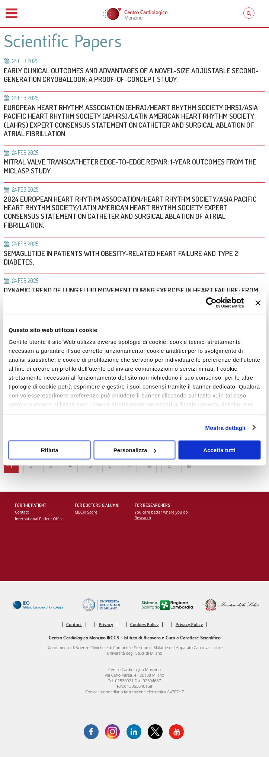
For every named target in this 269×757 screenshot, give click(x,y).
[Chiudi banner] (257, 303)
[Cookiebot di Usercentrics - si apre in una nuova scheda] (211, 303)
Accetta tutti (219, 450)
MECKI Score (86, 512)
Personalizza (134, 450)
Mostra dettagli (225, 427)
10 (188, 465)
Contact (22, 512)
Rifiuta (49, 450)
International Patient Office (39, 518)
